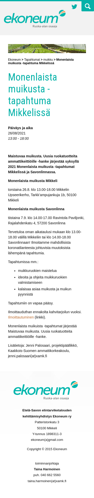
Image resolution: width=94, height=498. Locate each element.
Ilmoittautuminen (21, 317)
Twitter (74, 7)
